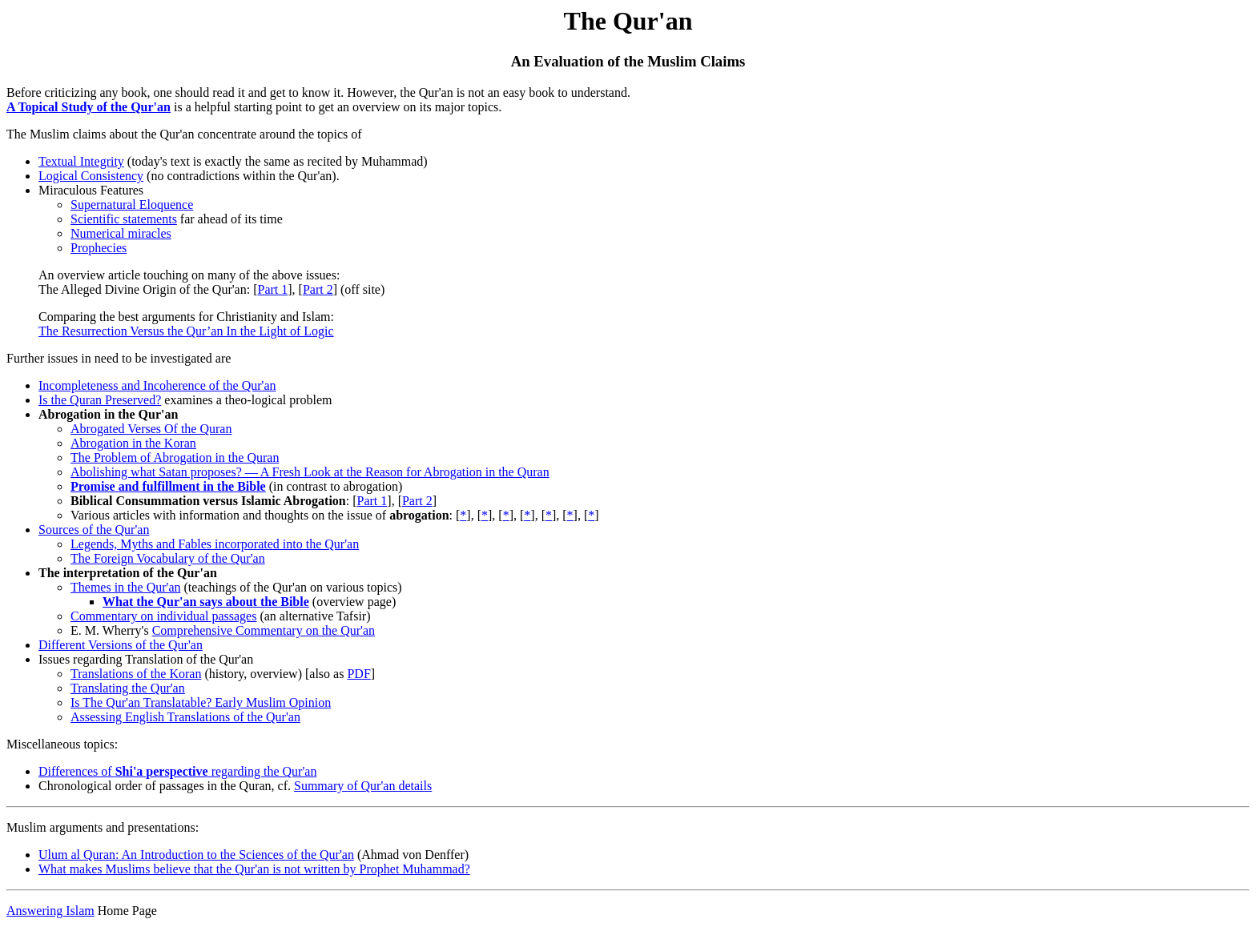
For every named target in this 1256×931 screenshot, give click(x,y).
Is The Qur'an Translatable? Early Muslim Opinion (200, 702)
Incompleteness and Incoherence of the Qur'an (157, 385)
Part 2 (318, 289)
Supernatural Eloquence (131, 204)
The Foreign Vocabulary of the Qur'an (167, 558)
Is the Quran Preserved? (99, 400)
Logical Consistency (90, 176)
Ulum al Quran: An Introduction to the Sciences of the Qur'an (196, 854)
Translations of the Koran (135, 673)
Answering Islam (50, 910)
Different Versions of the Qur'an (120, 645)
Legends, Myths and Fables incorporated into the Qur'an (214, 544)
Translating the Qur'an (127, 688)
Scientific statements (123, 219)
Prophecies (98, 248)
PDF (358, 673)
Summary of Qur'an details (363, 786)
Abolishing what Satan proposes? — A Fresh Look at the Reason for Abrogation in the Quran (310, 472)
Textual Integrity (81, 161)
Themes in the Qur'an (125, 587)
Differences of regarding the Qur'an (177, 771)
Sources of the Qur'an (93, 529)
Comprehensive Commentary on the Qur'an (263, 630)
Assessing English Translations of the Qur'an (185, 717)
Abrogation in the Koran (133, 443)
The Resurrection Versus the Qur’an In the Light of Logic (186, 331)
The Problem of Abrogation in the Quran (174, 457)
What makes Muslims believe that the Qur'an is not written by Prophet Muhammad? (254, 869)
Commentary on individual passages (163, 616)
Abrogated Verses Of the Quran (150, 428)
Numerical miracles (120, 233)
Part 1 (272, 289)
